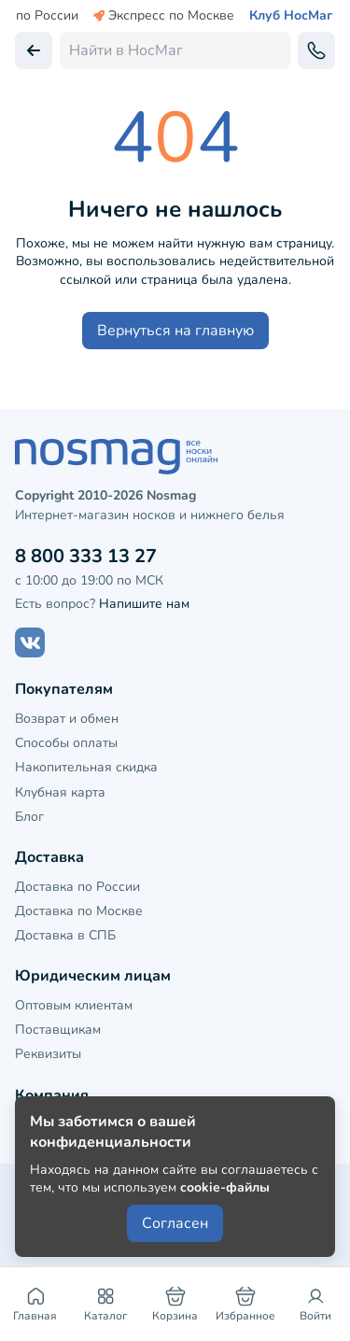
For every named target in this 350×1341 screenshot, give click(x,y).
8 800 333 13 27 (86, 556)
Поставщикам (58, 1029)
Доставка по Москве (79, 911)
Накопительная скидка (86, 767)
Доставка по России (77, 887)
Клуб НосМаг (290, 15)
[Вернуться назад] (33, 50)
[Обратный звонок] (316, 50)
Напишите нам (144, 604)
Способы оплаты (66, 743)
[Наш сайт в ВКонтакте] (30, 642)
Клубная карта (60, 792)
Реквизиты (48, 1054)
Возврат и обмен (67, 718)
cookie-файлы (225, 1187)
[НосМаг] (175, 456)
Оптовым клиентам (74, 1005)
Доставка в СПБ (65, 935)
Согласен (175, 1223)
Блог (29, 817)
